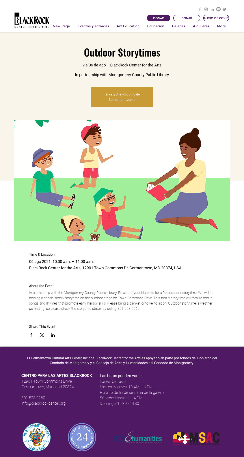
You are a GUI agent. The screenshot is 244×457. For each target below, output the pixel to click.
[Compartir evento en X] (42, 335)
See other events (122, 99)
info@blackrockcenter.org (43, 403)
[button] (93, 26)
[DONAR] (158, 18)
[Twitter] (224, 9)
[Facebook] (200, 9)
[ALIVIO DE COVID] (216, 18)
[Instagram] (206, 9)
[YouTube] (218, 9)
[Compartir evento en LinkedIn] (53, 335)
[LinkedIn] (212, 9)
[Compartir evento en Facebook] (31, 335)
